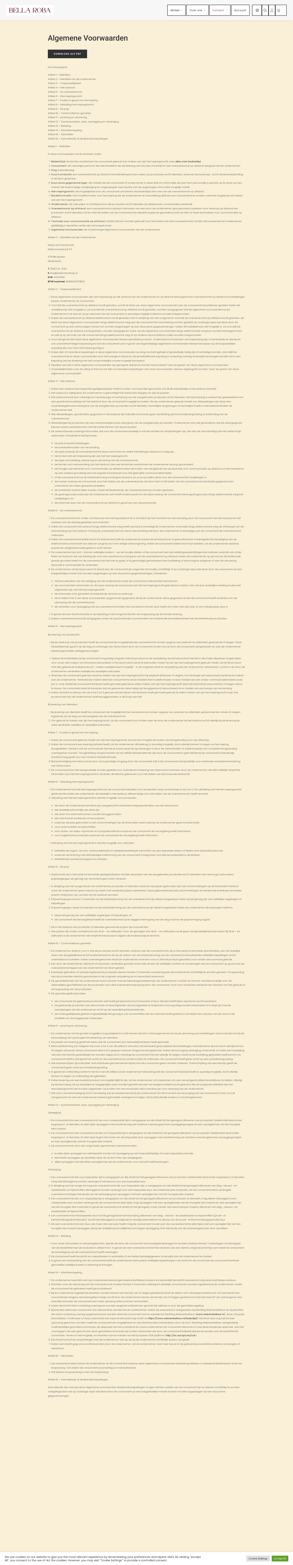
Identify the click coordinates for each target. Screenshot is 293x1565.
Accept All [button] (280, 1558)
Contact (219, 10)
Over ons (197, 10)
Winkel (176, 10)
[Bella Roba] (30, 10)
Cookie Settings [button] (258, 1558)
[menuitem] (176, 10)
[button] (257, 10)
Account (240, 10)
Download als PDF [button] (67, 53)
